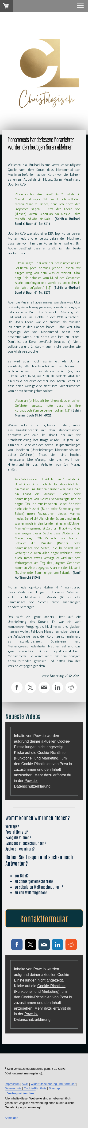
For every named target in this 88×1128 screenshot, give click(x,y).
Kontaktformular (44, 918)
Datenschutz (13, 1088)
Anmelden (11, 1118)
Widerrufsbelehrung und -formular (53, 1084)
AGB (25, 1084)
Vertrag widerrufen (20, 1093)
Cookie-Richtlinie (51, 753)
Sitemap (54, 1088)
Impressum (12, 1084)
